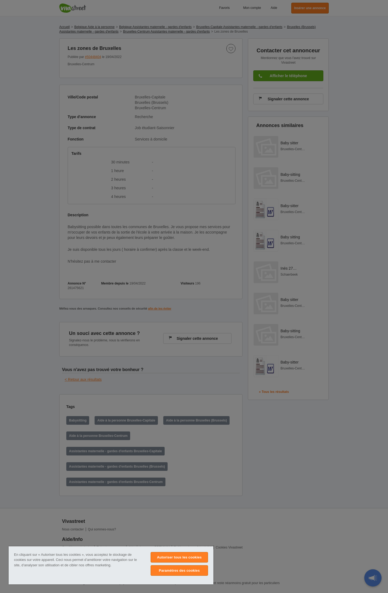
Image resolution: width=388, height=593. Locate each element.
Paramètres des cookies (179, 570)
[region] (111, 565)
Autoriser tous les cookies (179, 557)
